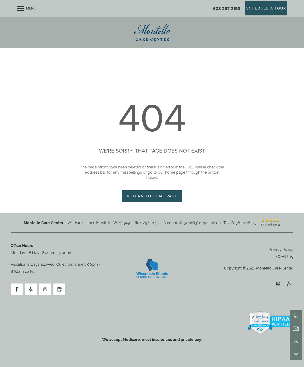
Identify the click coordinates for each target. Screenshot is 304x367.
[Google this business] (59, 289)
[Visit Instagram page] (45, 289)
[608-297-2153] (296, 316)
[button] (266, 8)
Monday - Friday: (25, 253)
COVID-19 (284, 256)
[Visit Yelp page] (31, 289)
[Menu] (26, 8)
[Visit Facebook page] (17, 289)
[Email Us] (296, 329)
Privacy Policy (281, 249)
